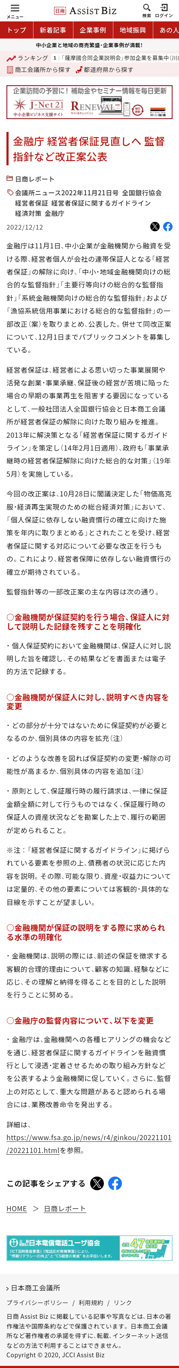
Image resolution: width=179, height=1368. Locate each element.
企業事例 (93, 29)
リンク (122, 1302)
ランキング (27, 58)
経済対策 (28, 213)
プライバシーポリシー (37, 1302)
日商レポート (35, 178)
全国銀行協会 (142, 192)
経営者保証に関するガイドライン (102, 202)
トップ (16, 29)
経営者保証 (32, 202)
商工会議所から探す (38, 69)
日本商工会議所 (36, 1287)
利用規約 (91, 1302)
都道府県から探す (105, 69)
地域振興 (133, 29)
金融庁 (55, 213)
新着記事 (53, 29)
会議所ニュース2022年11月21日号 (67, 192)
